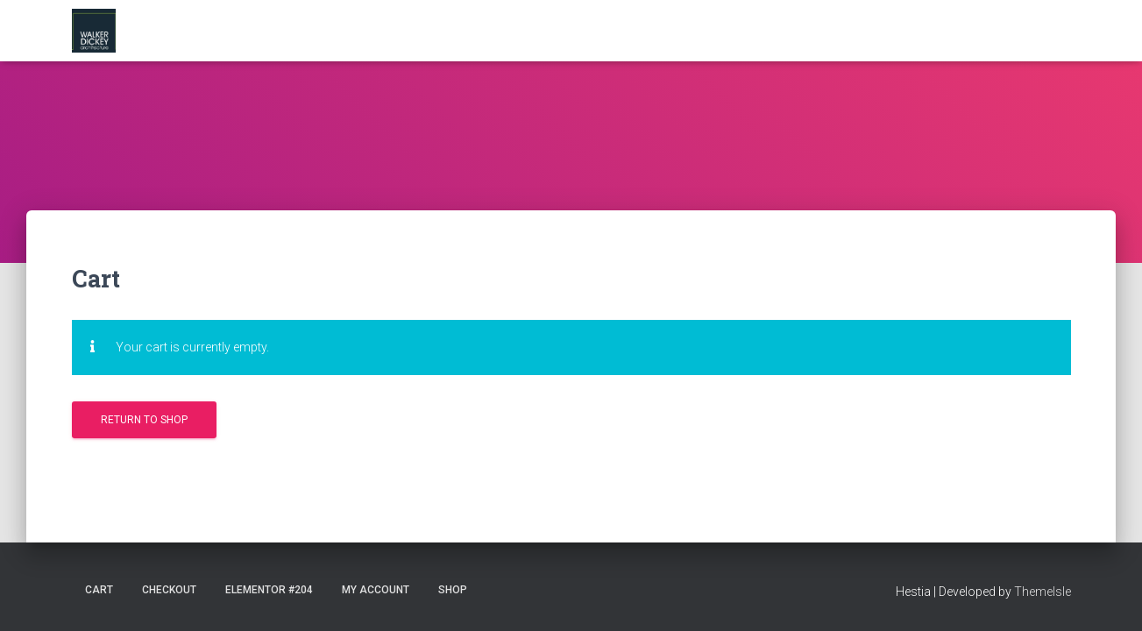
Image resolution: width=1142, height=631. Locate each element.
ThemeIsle (1042, 592)
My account (375, 590)
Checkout (169, 590)
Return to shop (144, 420)
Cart (99, 590)
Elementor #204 (269, 590)
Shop (452, 590)
